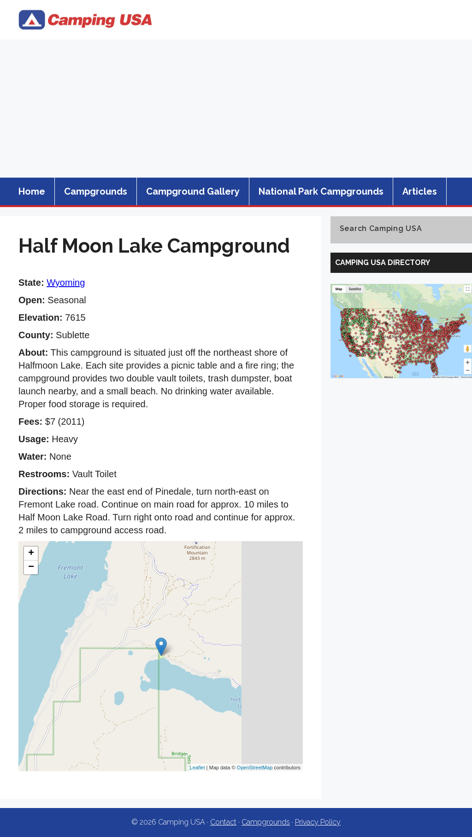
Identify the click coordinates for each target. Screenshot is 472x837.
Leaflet (197, 767)
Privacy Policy (318, 822)
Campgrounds (95, 191)
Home (31, 191)
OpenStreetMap (255, 767)
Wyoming (66, 282)
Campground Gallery (193, 191)
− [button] (31, 567)
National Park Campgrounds (321, 191)
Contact (223, 822)
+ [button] (31, 553)
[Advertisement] (236, 108)
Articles (419, 191)
